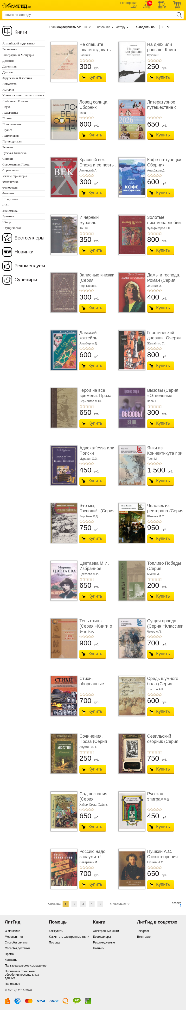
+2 (83, 60)
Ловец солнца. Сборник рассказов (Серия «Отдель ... (97, 110)
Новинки (23, 251)
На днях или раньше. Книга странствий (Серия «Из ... (161, 52)
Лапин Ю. (85, 55)
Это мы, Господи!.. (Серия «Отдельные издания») (97, 513)
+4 (89, 60)
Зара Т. (152, 401)
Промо (9, 954)
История (8, 89)
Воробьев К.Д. (88, 516)
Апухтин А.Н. (88, 747)
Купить (95, 77)
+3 (86, 60)
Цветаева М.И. (89, 574)
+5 (92, 60)
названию (103, 27)
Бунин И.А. (86, 631)
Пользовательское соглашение (25, 965)
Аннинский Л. (88, 170)
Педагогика (10, 112)
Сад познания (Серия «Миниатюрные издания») (94, 801)
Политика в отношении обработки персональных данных (22, 975)
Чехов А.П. (154, 631)
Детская (7, 72)
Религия (7, 147)
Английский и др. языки (18, 43)
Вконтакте (144, 936)
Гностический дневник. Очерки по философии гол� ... (164, 340)
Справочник (10, 170)
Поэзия (7, 118)
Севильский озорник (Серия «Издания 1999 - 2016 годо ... (163, 744)
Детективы (9, 66)
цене (87, 27)
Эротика (8, 216)
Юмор (6, 222)
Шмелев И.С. (156, 516)
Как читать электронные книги (69, 936)
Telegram (143, 931)
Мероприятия (14, 936)
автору (120, 27)
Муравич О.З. (88, 458)
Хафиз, (103, 804)
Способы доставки (17, 948)
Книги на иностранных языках (23, 95)
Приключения (11, 124)
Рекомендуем (29, 265)
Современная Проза (16, 164)
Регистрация (128, 3)
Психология (10, 135)
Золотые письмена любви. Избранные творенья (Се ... (164, 225)
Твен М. (152, 458)
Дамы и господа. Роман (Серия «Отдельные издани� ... (163, 283)
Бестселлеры (29, 237)
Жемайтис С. (156, 343)
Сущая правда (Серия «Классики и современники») (165, 626)
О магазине (12, 931)
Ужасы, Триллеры (14, 176)
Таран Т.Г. (85, 113)
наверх (176, 902)
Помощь (54, 942)
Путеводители (12, 141)
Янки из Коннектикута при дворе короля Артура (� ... (165, 456)
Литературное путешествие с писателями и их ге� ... (163, 110)
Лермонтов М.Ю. (90, 401)
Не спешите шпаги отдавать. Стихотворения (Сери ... (95, 52)
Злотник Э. (154, 286)
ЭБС (5, 205)
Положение (12, 984)
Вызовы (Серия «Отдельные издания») (162, 395)
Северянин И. (88, 862)
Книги (20, 32)
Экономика (10, 210)
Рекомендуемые (104, 942)
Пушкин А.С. (155, 862)
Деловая (8, 60)
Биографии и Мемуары (18, 55)
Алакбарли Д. (156, 170)
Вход (134, 6)
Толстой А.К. (155, 689)
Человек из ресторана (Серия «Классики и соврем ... (165, 513)
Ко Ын (83, 228)
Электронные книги (106, 931)
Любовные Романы (15, 101)
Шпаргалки (10, 199)
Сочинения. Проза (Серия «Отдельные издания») (93, 744)
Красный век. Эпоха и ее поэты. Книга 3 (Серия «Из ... (97, 167)
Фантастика (10, 182)
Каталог (70, 27)
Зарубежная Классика (17, 78)
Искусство (9, 84)
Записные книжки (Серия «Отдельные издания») (96, 283)
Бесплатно (9, 49)
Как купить (56, 931)
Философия (10, 187)
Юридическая (11, 228)
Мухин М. (153, 574)
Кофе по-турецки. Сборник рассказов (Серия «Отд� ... (165, 167)
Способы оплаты (16, 942)
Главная (54, 27)
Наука (6, 107)
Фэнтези (8, 193)
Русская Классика (14, 153)
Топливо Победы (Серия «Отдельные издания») (164, 571)
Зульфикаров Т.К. (159, 228)
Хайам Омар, (88, 804)
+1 (80, 60)
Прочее (7, 130)
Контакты (11, 959)
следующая (118, 903)
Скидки (7, 158)
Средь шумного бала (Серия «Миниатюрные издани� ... (162, 686)
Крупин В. (153, 55)
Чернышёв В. (88, 286)
